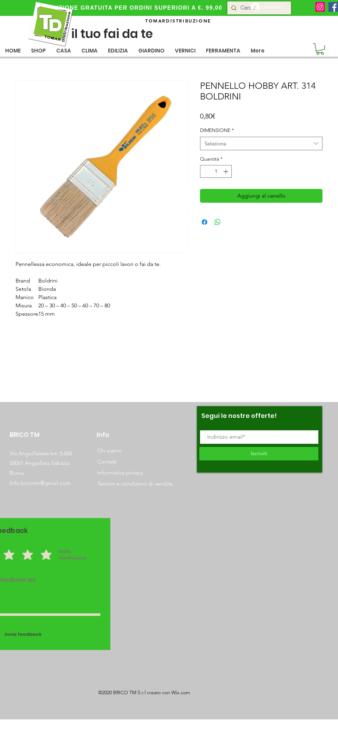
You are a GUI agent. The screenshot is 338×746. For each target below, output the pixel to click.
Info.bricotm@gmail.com (40, 483)
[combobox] (261, 143)
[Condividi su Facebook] (204, 222)
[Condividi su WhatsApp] (217, 222)
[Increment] (226, 171)
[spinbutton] (216, 171)
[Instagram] (320, 7)
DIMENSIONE (217, 130)
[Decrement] (205, 171)
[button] (63, 50)
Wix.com (180, 692)
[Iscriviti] (258, 453)
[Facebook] (333, 7)
